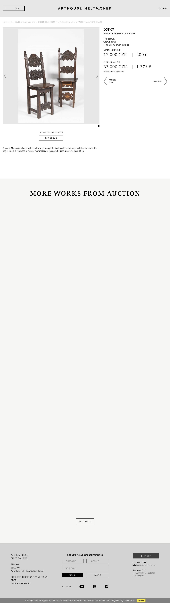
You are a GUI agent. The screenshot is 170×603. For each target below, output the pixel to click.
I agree (141, 601)
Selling (15, 567)
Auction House (19, 554)
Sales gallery (19, 558)
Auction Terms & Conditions (27, 570)
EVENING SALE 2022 (46, 22)
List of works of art (65, 22)
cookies (132, 601)
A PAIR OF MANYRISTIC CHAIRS (89, 22)
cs (160, 8)
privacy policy (43, 601)
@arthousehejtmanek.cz (144, 565)
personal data (78, 601)
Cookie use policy (21, 583)
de (166, 8)
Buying (15, 564)
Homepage (7, 22)
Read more (85, 521)
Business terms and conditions (29, 577)
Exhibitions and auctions (25, 22)
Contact (146, 556)
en (163, 8)
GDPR (14, 580)
